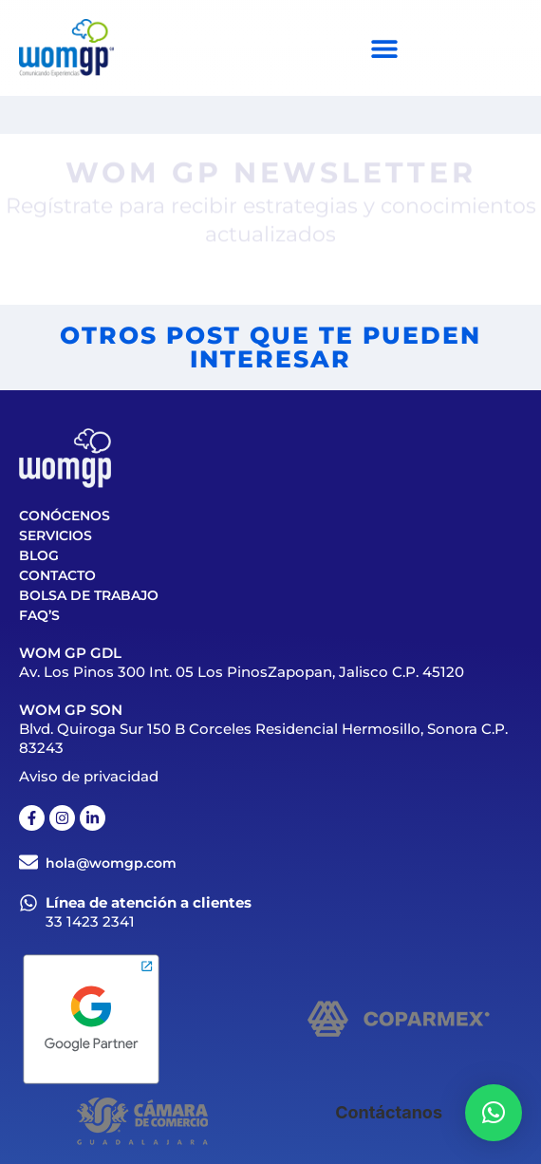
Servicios (55, 535)
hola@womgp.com (111, 863)
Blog (39, 555)
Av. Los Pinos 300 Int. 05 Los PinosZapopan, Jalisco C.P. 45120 (241, 672)
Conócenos (64, 515)
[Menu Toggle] (384, 48)
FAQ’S (39, 615)
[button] (493, 1112)
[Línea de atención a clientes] (28, 902)
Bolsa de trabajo (89, 595)
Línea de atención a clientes (149, 902)
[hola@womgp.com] (28, 862)
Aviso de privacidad (89, 776)
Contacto (57, 575)
